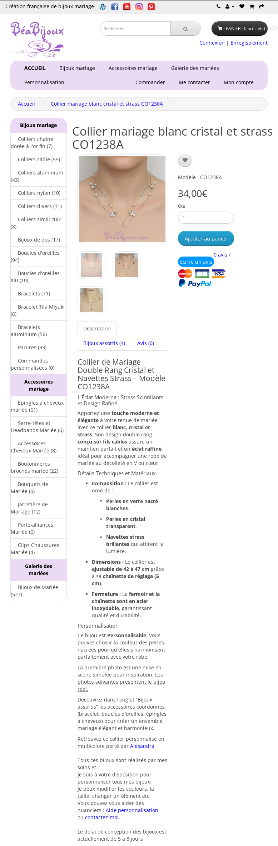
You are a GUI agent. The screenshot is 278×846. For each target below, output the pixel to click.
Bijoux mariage (75, 68)
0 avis (220, 254)
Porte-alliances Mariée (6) (32, 528)
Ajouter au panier (206, 238)
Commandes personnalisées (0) (32, 364)
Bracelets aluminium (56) (29, 331)
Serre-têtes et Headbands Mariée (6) (37, 427)
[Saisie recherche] (135, 28)
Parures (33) (28, 347)
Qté (181, 206)
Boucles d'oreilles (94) (35, 256)
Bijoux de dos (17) (35, 239)
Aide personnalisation (132, 810)
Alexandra (142, 746)
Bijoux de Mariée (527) (34, 591)
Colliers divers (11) (36, 206)
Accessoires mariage (132, 68)
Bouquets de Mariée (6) (29, 488)
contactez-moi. (102, 817)
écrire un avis (196, 261)
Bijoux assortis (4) (104, 343)
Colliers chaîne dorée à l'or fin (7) (32, 143)
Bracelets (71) (30, 293)
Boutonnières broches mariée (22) (34, 467)
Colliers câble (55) (35, 159)
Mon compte (240, 82)
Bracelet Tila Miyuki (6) (38, 310)
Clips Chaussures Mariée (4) (35, 549)
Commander (151, 82)
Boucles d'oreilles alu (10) (35, 277)
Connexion (212, 42)
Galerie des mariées (193, 68)
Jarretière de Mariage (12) (29, 508)
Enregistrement (249, 42)
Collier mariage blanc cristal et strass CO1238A (107, 103)
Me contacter (196, 82)
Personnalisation (42, 82)
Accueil (26, 103)
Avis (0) (145, 343)
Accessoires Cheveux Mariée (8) (33, 447)
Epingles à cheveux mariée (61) (37, 406)
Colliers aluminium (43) (37, 176)
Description (97, 328)
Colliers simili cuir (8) (36, 223)
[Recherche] (185, 28)
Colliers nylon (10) (35, 192)
